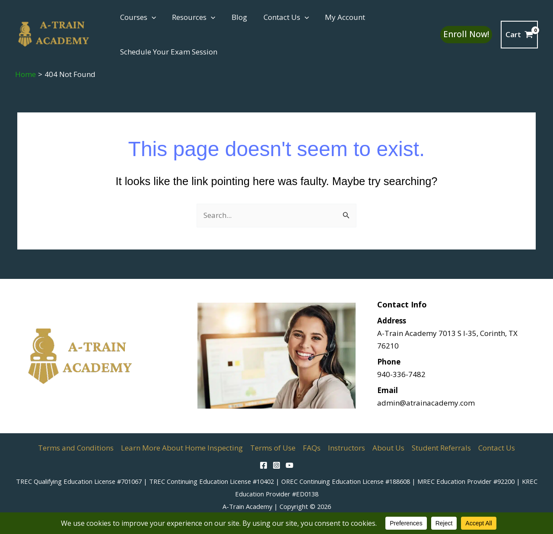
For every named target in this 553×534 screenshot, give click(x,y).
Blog (235, 17)
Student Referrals (441, 448)
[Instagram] (276, 465)
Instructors (346, 448)
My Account (338, 17)
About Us (388, 448)
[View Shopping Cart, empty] (519, 34)
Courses (137, 17)
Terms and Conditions (76, 448)
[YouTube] (289, 465)
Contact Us (280, 17)
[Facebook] (263, 465)
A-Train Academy (247, 506)
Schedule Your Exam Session (167, 52)
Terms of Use (273, 448)
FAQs (312, 448)
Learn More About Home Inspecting (182, 448)
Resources (191, 17)
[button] (150, 17)
